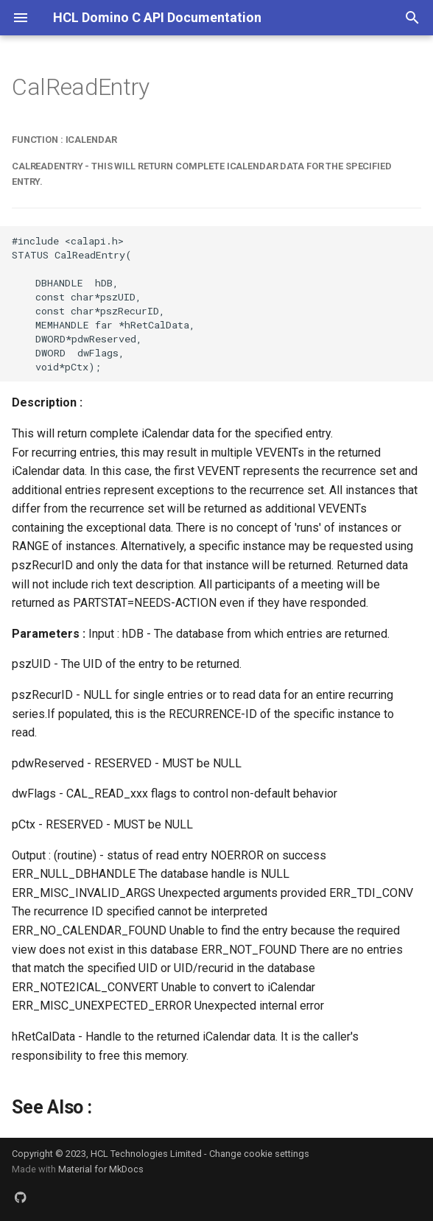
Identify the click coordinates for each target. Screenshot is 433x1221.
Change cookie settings (259, 1153)
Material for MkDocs (101, 1169)
